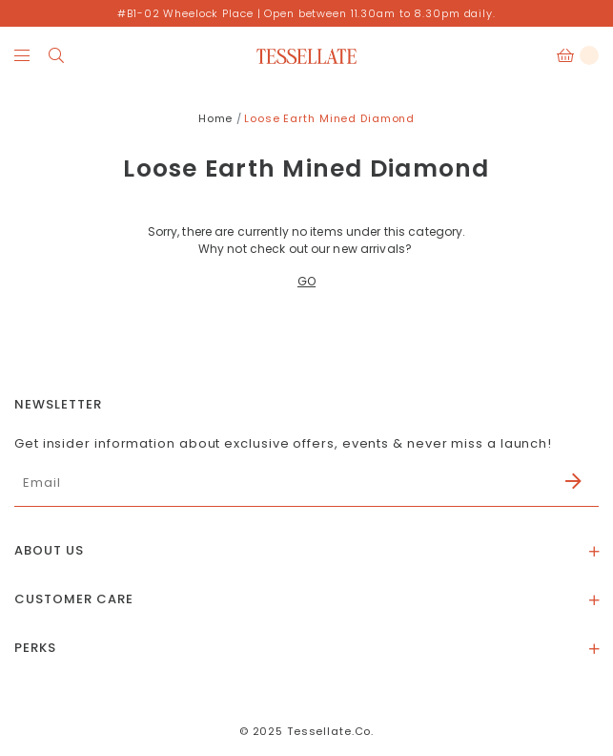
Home (216, 118)
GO (306, 281)
